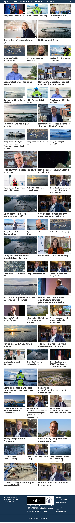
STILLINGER (26, 1)
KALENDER (41, 1)
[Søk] (67, 1)
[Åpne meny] (70, 2)
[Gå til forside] (8, 2)
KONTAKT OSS (18, 1)
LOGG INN (34, 1)
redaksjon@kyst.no (9, 501)
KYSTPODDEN (50, 1)
